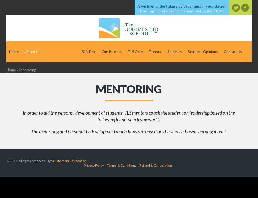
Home (14, 52)
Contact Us (233, 52)
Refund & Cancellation (155, 165)
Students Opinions (203, 52)
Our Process (112, 52)
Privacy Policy (94, 165)
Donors (155, 52)
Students (174, 52)
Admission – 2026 (61, 52)
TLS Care (135, 52)
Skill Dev (89, 52)
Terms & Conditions (122, 165)
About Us (32, 52)
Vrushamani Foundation (69, 161)
